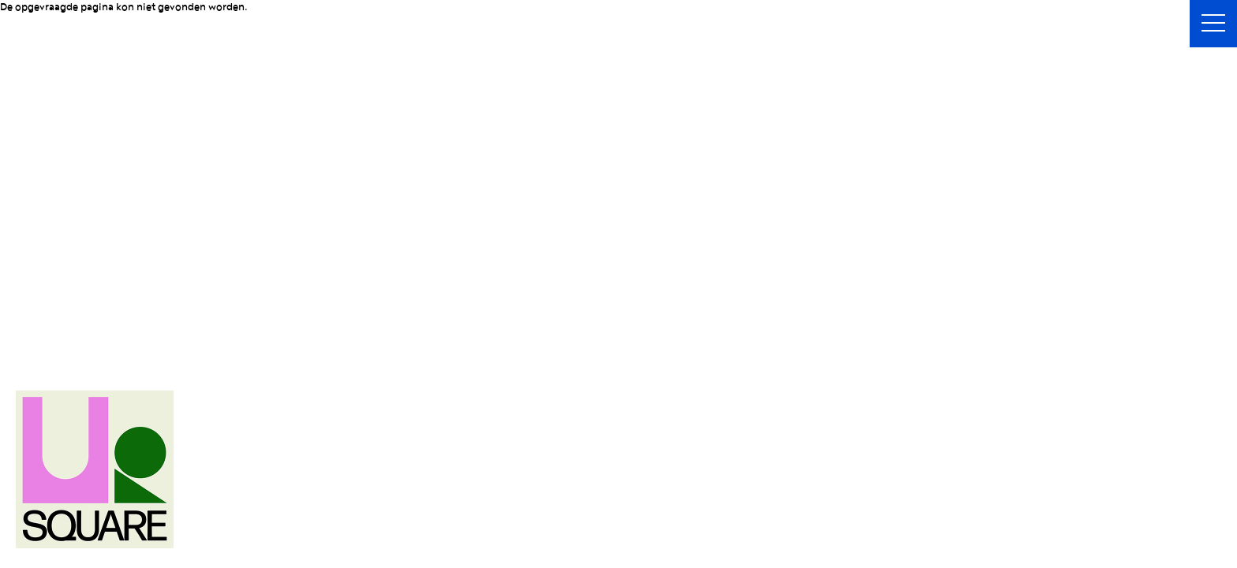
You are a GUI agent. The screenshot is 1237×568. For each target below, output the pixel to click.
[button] (1213, 23)
